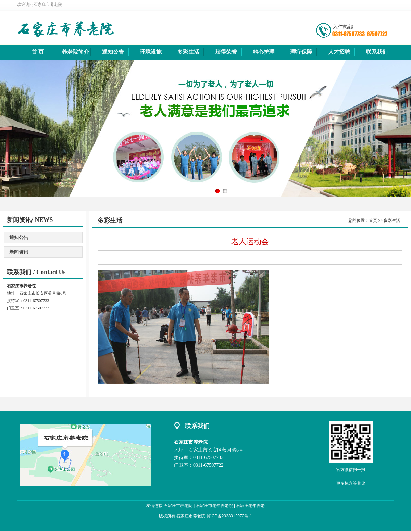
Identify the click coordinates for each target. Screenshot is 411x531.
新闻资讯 (18, 252)
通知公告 (18, 237)
